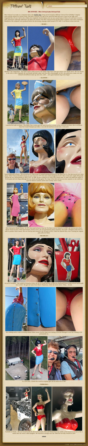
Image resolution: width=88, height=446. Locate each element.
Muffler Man (37, 15)
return (44, 436)
